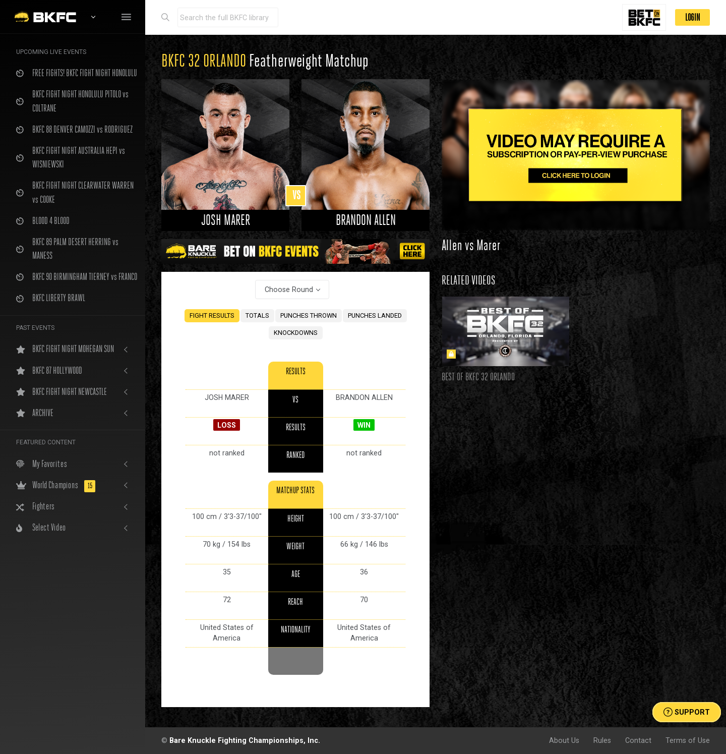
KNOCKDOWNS (296, 332)
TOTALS (257, 315)
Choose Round (289, 289)
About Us (564, 740)
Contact (638, 740)
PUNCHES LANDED (375, 315)
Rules (602, 740)
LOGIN (692, 17)
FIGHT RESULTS (212, 315)
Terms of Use (688, 740)
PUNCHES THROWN (308, 315)
